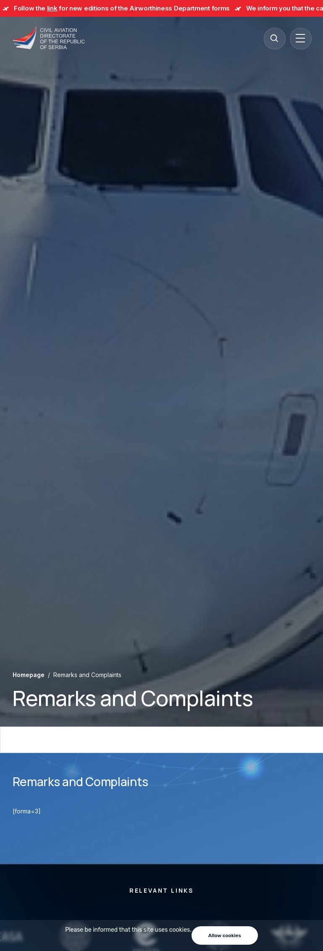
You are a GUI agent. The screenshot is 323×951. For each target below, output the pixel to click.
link (52, 8)
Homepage (29, 674)
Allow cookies (224, 935)
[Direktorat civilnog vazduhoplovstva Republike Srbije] (49, 38)
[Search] (274, 38)
